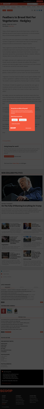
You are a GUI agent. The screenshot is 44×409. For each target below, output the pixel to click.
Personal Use (23, 120)
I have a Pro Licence (16, 123)
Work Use (15, 120)
